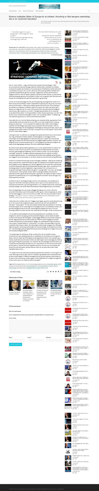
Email (29, 337)
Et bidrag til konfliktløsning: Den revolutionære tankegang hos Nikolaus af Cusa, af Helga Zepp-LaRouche (81, 67)
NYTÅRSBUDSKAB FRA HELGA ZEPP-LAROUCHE (81, 371)
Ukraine (42, 268)
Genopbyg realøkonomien (38, 264)
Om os (19, 11)
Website (48, 337)
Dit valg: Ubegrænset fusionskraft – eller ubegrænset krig (81, 232)
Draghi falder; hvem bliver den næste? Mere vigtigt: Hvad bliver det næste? (81, 141)
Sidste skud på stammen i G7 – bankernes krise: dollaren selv (81, 302)
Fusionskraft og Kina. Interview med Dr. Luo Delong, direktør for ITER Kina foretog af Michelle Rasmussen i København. (81, 257)
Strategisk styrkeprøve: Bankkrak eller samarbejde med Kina (81, 308)
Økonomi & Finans (52, 53)
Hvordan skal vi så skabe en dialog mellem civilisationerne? (81, 191)
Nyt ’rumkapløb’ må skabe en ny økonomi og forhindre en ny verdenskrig (81, 276)
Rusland (42, 51)
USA (38, 53)
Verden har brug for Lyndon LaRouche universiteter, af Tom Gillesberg (81, 73)
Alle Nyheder (29, 47)
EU (27, 264)
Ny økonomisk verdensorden (17, 266)
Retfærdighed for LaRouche (81, 455)
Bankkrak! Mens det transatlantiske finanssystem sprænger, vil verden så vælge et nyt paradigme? (81, 320)
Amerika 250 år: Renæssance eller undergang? (81, 173)
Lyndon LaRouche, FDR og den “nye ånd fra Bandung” (81, 461)
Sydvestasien (33, 53)
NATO (27, 51)
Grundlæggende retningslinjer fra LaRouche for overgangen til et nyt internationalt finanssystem (81, 443)
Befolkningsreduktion (18, 264)
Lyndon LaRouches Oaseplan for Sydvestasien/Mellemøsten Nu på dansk (81, 106)
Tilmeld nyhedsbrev (39, 11)
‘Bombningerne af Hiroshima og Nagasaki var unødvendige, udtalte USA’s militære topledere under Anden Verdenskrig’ (81, 112)
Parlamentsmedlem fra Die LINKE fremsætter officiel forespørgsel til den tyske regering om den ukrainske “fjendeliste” (81, 405)
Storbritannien (21, 268)
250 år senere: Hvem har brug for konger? (81, 185)
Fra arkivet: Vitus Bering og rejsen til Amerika (81, 93)
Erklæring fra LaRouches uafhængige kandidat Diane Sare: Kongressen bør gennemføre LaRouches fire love (81, 315)
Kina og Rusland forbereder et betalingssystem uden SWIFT (81, 338)
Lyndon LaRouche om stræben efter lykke (81, 413)
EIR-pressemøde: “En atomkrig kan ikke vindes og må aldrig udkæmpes (81, 383)
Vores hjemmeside (13, 11)
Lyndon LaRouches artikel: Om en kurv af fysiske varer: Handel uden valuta (81, 450)
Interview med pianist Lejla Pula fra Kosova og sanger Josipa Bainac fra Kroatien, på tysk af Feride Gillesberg (81, 79)
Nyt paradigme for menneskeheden (37, 266)
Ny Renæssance (34, 51)
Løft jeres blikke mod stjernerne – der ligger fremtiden (81, 250)
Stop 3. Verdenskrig (22, 53)
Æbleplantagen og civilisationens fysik (81, 204)
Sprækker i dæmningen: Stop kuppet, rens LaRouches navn (81, 270)
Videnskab (43, 53)
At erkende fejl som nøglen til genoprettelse (81, 123)
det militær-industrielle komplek (44, 47)
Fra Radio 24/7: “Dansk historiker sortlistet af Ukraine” (81, 135)
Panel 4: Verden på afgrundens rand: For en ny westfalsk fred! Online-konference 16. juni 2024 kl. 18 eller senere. (81, 44)
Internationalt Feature (24, 49)
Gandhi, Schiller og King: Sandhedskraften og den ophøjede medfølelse (81, 55)
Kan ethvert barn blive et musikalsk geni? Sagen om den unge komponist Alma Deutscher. (81, 61)
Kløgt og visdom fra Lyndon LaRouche (81, 425)
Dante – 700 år (77, 85)
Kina (33, 49)
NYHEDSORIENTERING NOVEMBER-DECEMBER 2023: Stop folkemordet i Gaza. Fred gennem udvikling (81, 347)
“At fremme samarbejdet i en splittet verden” (81, 326)
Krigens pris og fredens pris (81, 156)
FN (29, 264)
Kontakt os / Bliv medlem (28, 11)
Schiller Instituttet (44, 21)
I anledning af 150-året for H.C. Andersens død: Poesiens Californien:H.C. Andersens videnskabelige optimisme (81, 31)
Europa (56, 47)
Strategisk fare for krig (32, 268)
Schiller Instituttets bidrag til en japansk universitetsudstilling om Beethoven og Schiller (81, 37)
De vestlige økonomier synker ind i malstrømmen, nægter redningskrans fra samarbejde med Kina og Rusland (81, 333)
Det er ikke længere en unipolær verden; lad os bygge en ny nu (81, 296)
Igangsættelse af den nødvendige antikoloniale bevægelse (81, 162)
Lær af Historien (20, 51)
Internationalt (13, 49)
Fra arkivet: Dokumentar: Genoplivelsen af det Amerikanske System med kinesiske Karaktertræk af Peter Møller (81, 99)
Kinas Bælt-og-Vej (52, 264)
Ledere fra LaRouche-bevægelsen (45, 49)
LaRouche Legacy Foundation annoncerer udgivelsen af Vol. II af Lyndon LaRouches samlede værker (81, 49)
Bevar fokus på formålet (80, 359)
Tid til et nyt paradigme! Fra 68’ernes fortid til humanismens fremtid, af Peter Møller (81, 244)
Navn (10, 337)
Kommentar (12, 318)
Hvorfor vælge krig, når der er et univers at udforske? (81, 226)
